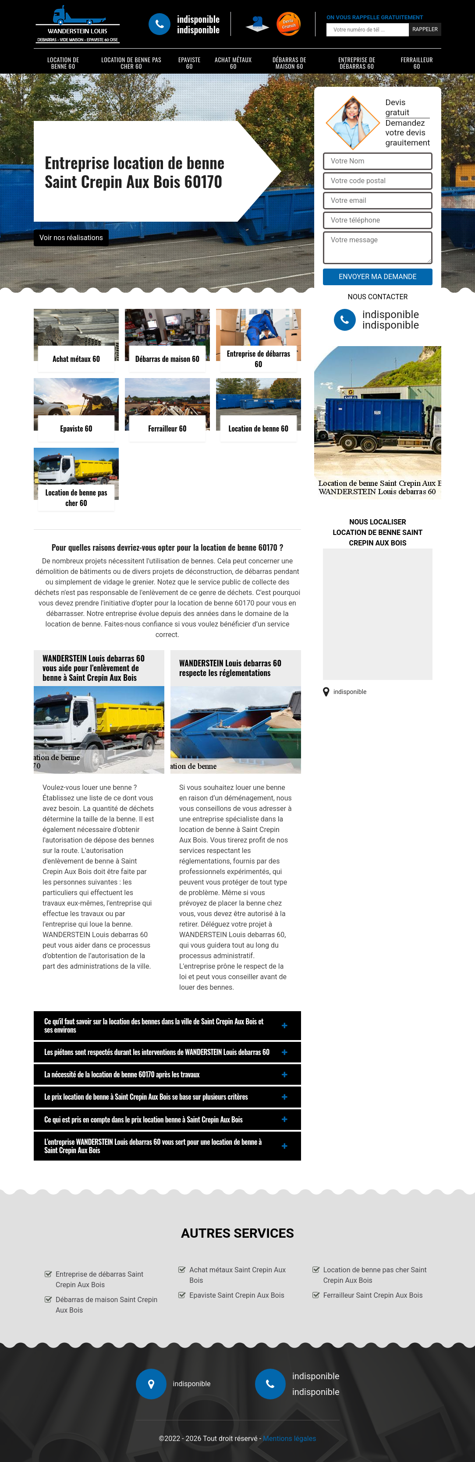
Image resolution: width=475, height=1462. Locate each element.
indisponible (198, 19)
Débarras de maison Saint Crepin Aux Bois (106, 1305)
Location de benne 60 (63, 63)
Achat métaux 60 (233, 63)
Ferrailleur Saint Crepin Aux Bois (373, 1295)
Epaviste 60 (189, 63)
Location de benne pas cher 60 (131, 63)
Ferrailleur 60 (417, 63)
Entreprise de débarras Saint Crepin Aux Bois (99, 1279)
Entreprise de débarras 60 (356, 63)
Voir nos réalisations (71, 238)
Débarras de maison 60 (289, 63)
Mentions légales (289, 1438)
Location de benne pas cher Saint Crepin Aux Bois (375, 1275)
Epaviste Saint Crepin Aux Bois (236, 1295)
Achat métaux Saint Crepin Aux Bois (237, 1275)
